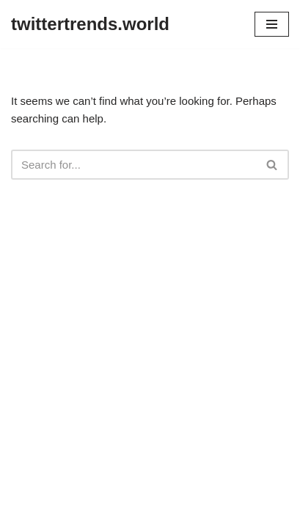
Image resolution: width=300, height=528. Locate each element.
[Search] (133, 165)
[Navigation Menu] (272, 24)
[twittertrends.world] (90, 24)
